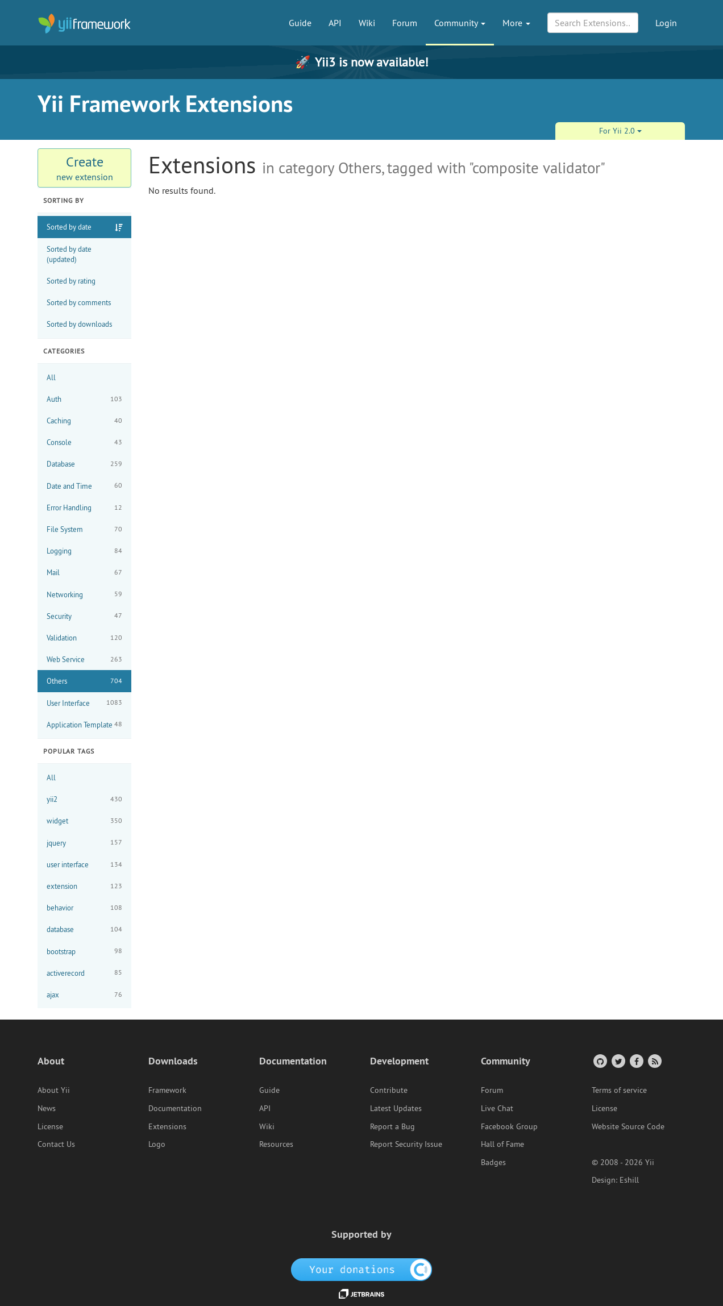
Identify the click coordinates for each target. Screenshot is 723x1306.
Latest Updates (396, 1108)
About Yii (54, 1090)
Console (84, 442)
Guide (300, 22)
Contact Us (56, 1144)
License (50, 1126)
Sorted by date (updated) (69, 254)
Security (84, 616)
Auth (84, 399)
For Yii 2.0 (620, 131)
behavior (84, 908)
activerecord (84, 973)
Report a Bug (392, 1126)
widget (84, 821)
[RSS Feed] (654, 1060)
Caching (84, 421)
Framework (167, 1090)
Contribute (389, 1090)
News (47, 1108)
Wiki (367, 22)
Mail (84, 572)
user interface (84, 865)
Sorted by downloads (79, 323)
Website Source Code (628, 1126)
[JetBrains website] (361, 1293)
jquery (84, 842)
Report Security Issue (406, 1144)
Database (84, 464)
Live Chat (497, 1108)
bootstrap (84, 951)
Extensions (167, 1126)
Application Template (84, 724)
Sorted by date (69, 226)
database (84, 929)
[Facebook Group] (635, 1060)
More (516, 22)
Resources (276, 1144)
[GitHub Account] (599, 1060)
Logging (84, 551)
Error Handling (84, 508)
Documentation (175, 1108)
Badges (493, 1162)
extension (84, 886)
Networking (84, 594)
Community (459, 22)
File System (84, 529)
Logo (156, 1144)
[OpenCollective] (362, 1269)
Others (84, 681)
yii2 (84, 799)
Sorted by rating (71, 280)
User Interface (84, 703)
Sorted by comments (79, 302)
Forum (404, 22)
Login (666, 22)
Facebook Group (509, 1126)
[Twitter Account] (617, 1060)
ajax (84, 995)
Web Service (84, 659)
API (335, 22)
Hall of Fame (502, 1144)
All (51, 377)
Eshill (629, 1180)
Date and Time (84, 485)
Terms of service (619, 1090)
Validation (84, 638)
